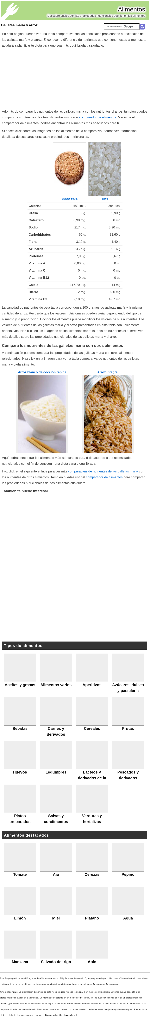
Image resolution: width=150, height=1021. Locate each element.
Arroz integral (107, 372)
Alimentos (131, 9)
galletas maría (69, 198)
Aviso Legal (71, 1015)
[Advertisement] (75, 77)
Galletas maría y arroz (19, 25)
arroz (105, 198)
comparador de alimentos (97, 117)
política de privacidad (53, 1015)
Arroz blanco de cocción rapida (42, 372)
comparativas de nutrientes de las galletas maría (103, 471)
